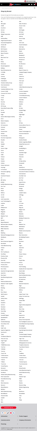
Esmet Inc (3, 123)
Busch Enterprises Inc (6, 70)
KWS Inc (3, 192)
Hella (20, 159)
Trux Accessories (23, 364)
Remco (2, 285)
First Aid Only (4, 135)
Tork (20, 351)
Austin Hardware (23, 44)
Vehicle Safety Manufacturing (8, 374)
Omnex (2, 247)
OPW (2, 250)
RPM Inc (21, 290)
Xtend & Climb (4, 395)
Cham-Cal (21, 78)
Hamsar (3, 156)
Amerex (21, 36)
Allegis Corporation (5, 34)
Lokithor (3, 203)
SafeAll (2, 296)
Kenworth (21, 186)
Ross (2, 290)
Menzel (2, 220)
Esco (20, 121)
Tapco (2, 334)
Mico (20, 222)
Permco (21, 256)
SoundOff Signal (4, 315)
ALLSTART (21, 34)
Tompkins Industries (24, 345)
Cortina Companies (23, 91)
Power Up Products (5, 262)
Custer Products (23, 97)
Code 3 (20, 85)
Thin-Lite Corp (4, 338)
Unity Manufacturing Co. (25, 370)
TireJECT (3, 343)
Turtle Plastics (4, 366)
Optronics (21, 247)
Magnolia (3, 211)
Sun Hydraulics (22, 328)
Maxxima (21, 214)
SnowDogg (21, 311)
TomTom (3, 347)
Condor (21, 89)
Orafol (20, 250)
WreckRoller (22, 393)
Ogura (20, 245)
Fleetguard (21, 137)
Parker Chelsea (22, 254)
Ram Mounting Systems (6, 277)
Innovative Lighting (5, 171)
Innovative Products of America (26, 171)
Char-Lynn (21, 80)
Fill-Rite (2, 133)
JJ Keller (2, 182)
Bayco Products (4, 53)
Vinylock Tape (22, 376)
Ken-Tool (3, 186)
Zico (2, 400)
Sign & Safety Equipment (25, 304)
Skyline (20, 307)
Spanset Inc (22, 315)
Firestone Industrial (23, 133)
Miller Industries (5, 228)
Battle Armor (4, 51)
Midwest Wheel (4, 226)
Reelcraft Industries (23, 283)
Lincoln (2, 197)
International (22, 173)
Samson (3, 300)
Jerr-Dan (21, 180)
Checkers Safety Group (6, 83)
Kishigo (21, 188)
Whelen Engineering (24, 387)
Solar (20, 313)
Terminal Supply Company (25, 334)
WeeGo (20, 383)
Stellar (2, 326)
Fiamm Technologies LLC (25, 131)
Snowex (3, 313)
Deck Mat (21, 99)
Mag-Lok (21, 207)
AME (2, 36)
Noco (2, 239)
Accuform (3, 28)
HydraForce (22, 167)
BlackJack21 (22, 55)
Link (20, 197)
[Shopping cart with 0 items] (34, 4)
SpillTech (3, 319)
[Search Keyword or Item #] (18, 8)
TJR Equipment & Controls (25, 343)
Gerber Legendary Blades (25, 142)
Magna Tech (22, 209)
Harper (2, 159)
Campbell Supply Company (25, 72)
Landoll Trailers (22, 192)
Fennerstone (4, 131)
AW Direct (3, 47)
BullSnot (21, 68)
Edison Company (5, 121)
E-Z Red (21, 112)
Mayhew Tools (4, 216)
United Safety (4, 370)
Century (3, 76)
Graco (2, 150)
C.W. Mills (3, 72)
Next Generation (23, 235)
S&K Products (4, 294)
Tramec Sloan (22, 355)
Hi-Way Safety (22, 161)
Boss (2, 59)
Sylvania (21, 332)
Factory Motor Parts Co (24, 125)
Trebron (3, 359)
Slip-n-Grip (21, 309)
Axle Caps (21, 47)
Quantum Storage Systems (7, 271)
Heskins (3, 161)
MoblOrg (3, 233)
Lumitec (21, 205)
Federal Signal (22, 127)
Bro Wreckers (22, 63)
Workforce (21, 391)
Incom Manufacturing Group (26, 169)
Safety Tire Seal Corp (24, 296)
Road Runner (22, 288)
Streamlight (22, 326)
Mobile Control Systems (24, 230)
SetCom (3, 304)
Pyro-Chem (3, 269)
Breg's (20, 61)
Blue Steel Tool (4, 57)
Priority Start (4, 264)
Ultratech (3, 368)
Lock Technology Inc (5, 201)
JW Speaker (21, 184)
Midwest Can (22, 224)
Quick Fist (3, 273)
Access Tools (22, 25)
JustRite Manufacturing (6, 184)
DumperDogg (22, 110)
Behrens (21, 53)
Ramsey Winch (22, 277)
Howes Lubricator (5, 165)
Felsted (2, 129)
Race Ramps (22, 273)
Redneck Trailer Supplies (7, 283)
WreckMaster (4, 393)
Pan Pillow (3, 254)
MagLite (3, 209)
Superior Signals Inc (5, 330)
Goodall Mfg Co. (23, 148)
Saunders (3, 302)
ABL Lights (3, 23)
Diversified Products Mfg (7, 108)
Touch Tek (3, 353)
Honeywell (21, 163)
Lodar (20, 201)
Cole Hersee (4, 87)
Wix (20, 389)
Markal (20, 211)
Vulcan (20, 381)
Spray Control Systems (24, 319)
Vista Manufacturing (6, 378)
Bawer (20, 51)
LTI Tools (21, 203)
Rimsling (3, 288)
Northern (21, 241)
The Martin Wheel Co (6, 336)
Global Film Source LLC (24, 144)
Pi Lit (20, 258)
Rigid (20, 285)
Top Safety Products (24, 347)
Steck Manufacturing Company (26, 323)
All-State (21, 32)
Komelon (21, 190)
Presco (20, 262)
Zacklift (2, 397)
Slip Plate (3, 309)
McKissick (21, 216)
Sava (20, 302)
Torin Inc (3, 351)
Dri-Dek (21, 108)
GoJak (2, 146)
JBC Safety (3, 180)
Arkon (20, 40)
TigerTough (3, 340)
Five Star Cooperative (6, 137)
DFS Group (3, 106)
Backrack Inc (22, 49)
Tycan (20, 366)
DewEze (21, 104)
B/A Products (4, 49)
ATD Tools (21, 42)
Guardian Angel (22, 152)
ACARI (2, 25)
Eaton (20, 116)
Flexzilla (3, 140)
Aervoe (2, 30)
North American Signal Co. (7, 241)
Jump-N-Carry (22, 182)
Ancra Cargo (22, 38)
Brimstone (3, 63)
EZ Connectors (4, 125)
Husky (20, 165)
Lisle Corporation (5, 199)
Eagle (2, 114)
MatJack (3, 214)
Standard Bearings (5, 321)
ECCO (2, 118)
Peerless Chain (4, 256)
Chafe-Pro (21, 76)
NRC (20, 243)
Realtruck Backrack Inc (6, 281)
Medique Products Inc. (24, 218)
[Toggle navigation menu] (1, 4)
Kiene (2, 188)
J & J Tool (21, 178)
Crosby (2, 95)
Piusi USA (3, 260)
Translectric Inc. (23, 357)
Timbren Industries (23, 340)
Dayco (2, 99)
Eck (20, 118)
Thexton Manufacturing (24, 336)
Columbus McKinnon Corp (7, 89)
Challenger (3, 78)
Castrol (20, 74)
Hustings (3, 167)
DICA (20, 106)
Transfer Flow (4, 357)
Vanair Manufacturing (24, 372)
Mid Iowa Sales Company (7, 224)
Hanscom (21, 156)
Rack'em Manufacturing (24, 275)
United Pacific (22, 368)
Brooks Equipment (5, 66)
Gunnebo (21, 154)
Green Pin (21, 150)
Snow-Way (3, 311)
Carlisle (2, 74)
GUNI (2, 154)
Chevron (21, 83)
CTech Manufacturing (24, 95)
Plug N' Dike (22, 260)
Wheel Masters (4, 387)
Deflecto (21, 102)
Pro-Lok (21, 264)
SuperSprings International (25, 330)
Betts (2, 55)
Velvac (20, 374)
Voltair (2, 381)
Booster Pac (22, 57)
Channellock (4, 80)
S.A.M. (20, 292)
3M (1, 21)
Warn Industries (4, 383)
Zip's (2, 402)
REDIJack (21, 281)
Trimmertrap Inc (23, 362)
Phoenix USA (4, 258)
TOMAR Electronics (5, 345)
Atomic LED (3, 44)
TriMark (3, 362)
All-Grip (2, 32)
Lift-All (2, 195)
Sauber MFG (22, 300)
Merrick (21, 220)
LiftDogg (21, 195)
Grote (2, 152)
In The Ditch (4, 169)
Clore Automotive (5, 85)
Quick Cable (22, 271)
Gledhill (3, 144)
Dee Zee (3, 102)
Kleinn (2, 190)
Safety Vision (4, 298)
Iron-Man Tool (22, 176)
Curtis (2, 97)
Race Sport (3, 275)
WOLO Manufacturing (6, 391)
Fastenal (3, 127)
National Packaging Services (7, 235)
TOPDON (3, 349)
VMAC (20, 378)
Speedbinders (4, 317)
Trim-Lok (21, 359)
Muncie (21, 233)
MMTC (2, 230)
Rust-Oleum (4, 292)
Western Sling (22, 385)
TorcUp (21, 349)
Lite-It (20, 199)
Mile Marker (22, 226)
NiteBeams (3, 237)
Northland (3, 243)
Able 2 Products (22, 23)
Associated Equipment (6, 42)
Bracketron (21, 59)
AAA (20, 21)
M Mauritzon (4, 207)
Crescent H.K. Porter (6, 93)
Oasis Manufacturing (6, 245)
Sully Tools (3, 328)
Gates (2, 142)
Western (3, 385)
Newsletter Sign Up (9, 407)
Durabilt (3, 112)
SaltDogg (21, 298)
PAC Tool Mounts (5, 252)
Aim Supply (21, 30)
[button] (29, 4)
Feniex (20, 129)
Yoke (20, 395)
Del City (3, 104)
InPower (3, 173)
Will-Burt (3, 389)
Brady (2, 61)
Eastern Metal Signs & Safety (7, 116)
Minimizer (21, 228)
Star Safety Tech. (5, 323)
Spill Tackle (21, 317)
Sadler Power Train (23, 294)
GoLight (21, 146)
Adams (20, 28)
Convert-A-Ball (4, 91)
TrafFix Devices (4, 355)
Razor (2, 279)
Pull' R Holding (22, 266)
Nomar (20, 239)
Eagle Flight (22, 114)
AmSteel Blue (4, 38)
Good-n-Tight (4, 148)
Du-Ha (2, 110)
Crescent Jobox (22, 93)
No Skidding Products (24, 237)
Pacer (20, 252)
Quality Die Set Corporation (25, 269)
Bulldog (2, 68)
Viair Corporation (5, 376)
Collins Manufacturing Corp (25, 87)
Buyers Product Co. (23, 70)
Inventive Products (5, 176)
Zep (20, 397)
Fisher (20, 135)
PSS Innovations (4, 266)
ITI (1, 178)
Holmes (3, 163)
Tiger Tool (21, 338)
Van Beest (3, 372)
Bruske (20, 66)
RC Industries (22, 279)
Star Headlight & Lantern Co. (26, 321)
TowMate (21, 353)
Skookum (3, 307)
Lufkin (2, 205)
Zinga (20, 400)
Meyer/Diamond (5, 222)
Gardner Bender (23, 140)
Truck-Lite (3, 364)
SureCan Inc (4, 332)
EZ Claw (21, 123)
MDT (2, 218)
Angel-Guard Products (6, 40)
